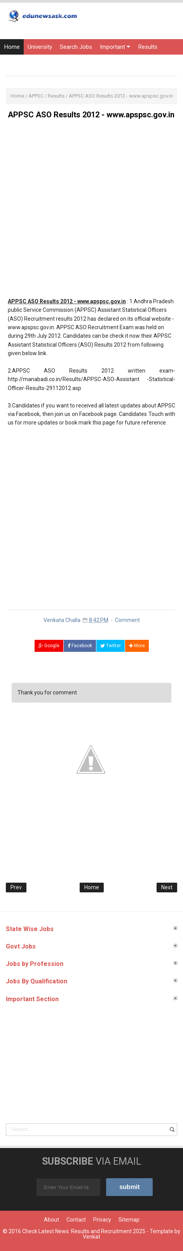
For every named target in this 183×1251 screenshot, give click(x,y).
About (51, 1220)
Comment (127, 620)
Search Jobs (76, 46)
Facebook (80, 645)
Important (115, 46)
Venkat (91, 1237)
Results (147, 46)
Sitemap (129, 1220)
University (40, 46)
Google (48, 645)
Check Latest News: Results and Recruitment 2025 (83, 1231)
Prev (16, 887)
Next (167, 887)
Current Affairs (73, 62)
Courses (111, 62)
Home (12, 46)
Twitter (110, 645)
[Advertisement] (91, 211)
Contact (76, 1220)
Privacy (102, 1220)
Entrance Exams (25, 62)
